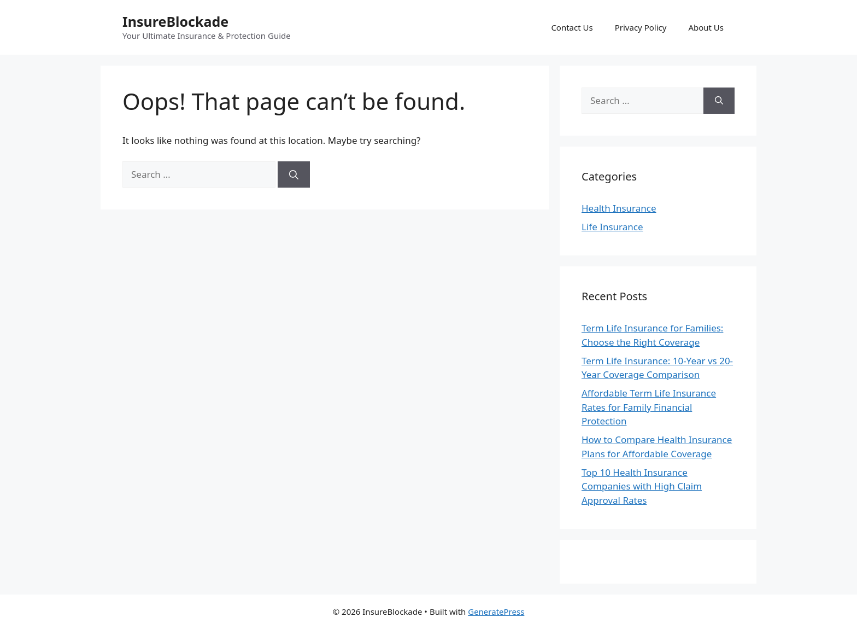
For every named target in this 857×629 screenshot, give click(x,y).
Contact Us (571, 27)
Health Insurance (619, 208)
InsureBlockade (175, 21)
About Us (706, 27)
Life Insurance (612, 226)
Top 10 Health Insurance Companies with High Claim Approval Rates (642, 486)
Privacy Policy (641, 27)
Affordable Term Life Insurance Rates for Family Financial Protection (649, 407)
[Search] (294, 174)
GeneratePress (496, 611)
